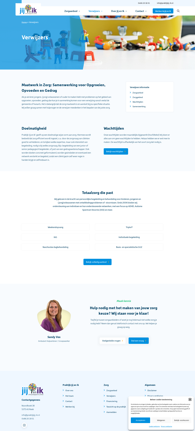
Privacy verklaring (166, 426)
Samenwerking (139, 106)
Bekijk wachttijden (114, 151)
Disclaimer (152, 380)
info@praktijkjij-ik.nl (164, 3)
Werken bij (70, 396)
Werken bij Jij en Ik (163, 11)
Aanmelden (111, 402)
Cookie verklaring (154, 426)
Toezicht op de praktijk (116, 396)
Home (24, 22)
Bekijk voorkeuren (181, 420)
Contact (139, 10)
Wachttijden (138, 101)
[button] (190, 399)
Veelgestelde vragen (110, 330)
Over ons (69, 380)
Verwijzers (94, 10)
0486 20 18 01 (142, 3)
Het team (69, 385)
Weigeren (161, 420)
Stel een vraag (137, 330)
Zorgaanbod (70, 10)
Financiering (112, 391)
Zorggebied (138, 97)
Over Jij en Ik (117, 10)
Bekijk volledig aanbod (96, 252)
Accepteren (140, 420)
